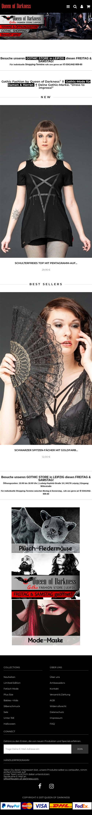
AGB (52, 700)
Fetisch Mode (11, 689)
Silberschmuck (12, 706)
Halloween (9, 724)
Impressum (56, 718)
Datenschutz (57, 712)
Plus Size (8, 695)
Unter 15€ (9, 718)
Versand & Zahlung (60, 695)
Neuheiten (9, 677)
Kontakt (54, 689)
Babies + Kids (11, 700)
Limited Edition (12, 683)
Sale (6, 712)
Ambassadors (57, 683)
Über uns (55, 677)
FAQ (52, 724)
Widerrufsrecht (58, 706)
